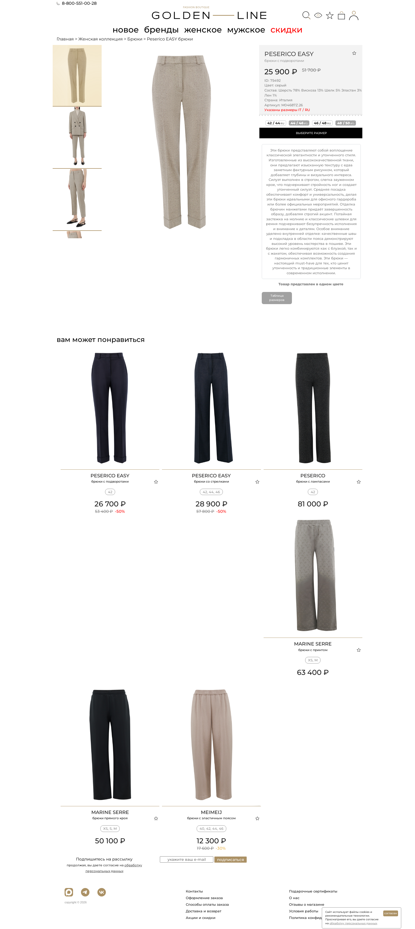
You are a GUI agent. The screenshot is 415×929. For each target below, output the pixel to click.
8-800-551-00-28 (77, 3)
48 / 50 (345, 123)
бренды (161, 29)
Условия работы (303, 911)
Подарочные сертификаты (313, 891)
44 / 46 (299, 123)
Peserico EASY (289, 53)
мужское (247, 29)
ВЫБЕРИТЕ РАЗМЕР (311, 133)
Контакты (194, 891)
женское (203, 29)
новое (125, 29)
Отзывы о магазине (306, 904)
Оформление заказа (204, 897)
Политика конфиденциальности (318, 917)
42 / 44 (275, 123)
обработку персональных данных (353, 923)
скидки (288, 29)
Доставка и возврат (203, 911)
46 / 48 (322, 123)
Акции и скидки (200, 917)
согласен (390, 913)
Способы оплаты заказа (207, 904)
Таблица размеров (277, 298)
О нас (294, 897)
